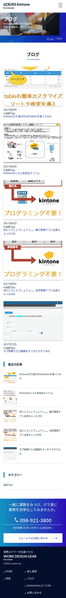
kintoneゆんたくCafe (39, 585)
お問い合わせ (34, 592)
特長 (8, 578)
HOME (9, 571)
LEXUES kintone (17, 4)
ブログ (30, 578)
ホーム (50, 38)
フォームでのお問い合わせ (33, 538)
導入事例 (32, 571)
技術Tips (8, 484)
